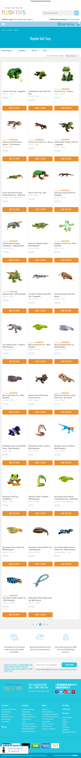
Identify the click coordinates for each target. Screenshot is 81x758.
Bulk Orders (46, 721)
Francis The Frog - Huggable (13, 91)
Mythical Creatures (28, 731)
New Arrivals (6, 719)
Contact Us (66, 709)
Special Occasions (28, 724)
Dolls (24, 721)
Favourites (66, 727)
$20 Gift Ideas (6, 712)
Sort (61, 56)
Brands (4, 727)
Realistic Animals (28, 709)
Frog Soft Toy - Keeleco (63, 91)
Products (25, 705)
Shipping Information (50, 714)
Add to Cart (14, 108)
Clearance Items (7, 716)
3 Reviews (5, 292)
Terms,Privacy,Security (50, 716)
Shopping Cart (67, 717)
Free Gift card (46, 726)
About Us (45, 709)
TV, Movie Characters (29, 726)
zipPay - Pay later (48, 724)
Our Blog (65, 705)
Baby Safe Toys (27, 714)
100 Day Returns (48, 712)
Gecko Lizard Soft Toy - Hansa (40, 142)
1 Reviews (57, 89)
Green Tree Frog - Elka (37, 193)
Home (3, 30)
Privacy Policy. (42, 755)
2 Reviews (57, 191)
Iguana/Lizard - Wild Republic (14, 294)
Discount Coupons (48, 729)
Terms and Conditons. (32, 755)
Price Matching (47, 719)
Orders (64, 725)
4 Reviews (5, 140)
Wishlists (65, 729)
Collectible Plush (28, 729)
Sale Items (5, 714)
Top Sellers (6, 721)
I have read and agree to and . (56, 669)
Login (64, 720)
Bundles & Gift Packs (9, 709)
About (44, 705)
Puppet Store (27, 719)
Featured (5, 705)
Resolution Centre (69, 732)
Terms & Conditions (59, 669)
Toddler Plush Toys (29, 716)
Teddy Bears (26, 712)
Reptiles (16, 30)
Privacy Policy (72, 669)
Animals (9, 30)
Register (65, 722)
